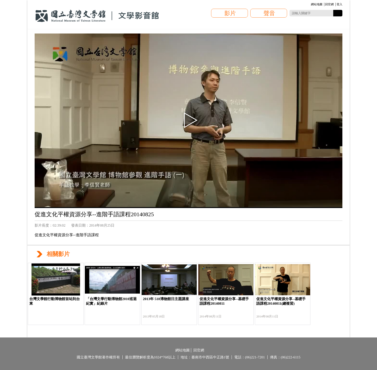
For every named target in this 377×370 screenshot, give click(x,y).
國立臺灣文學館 (97, 16)
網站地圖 (316, 4)
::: (310, 5)
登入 (339, 4)
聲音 (269, 13)
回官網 (329, 4)
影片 (230, 13)
